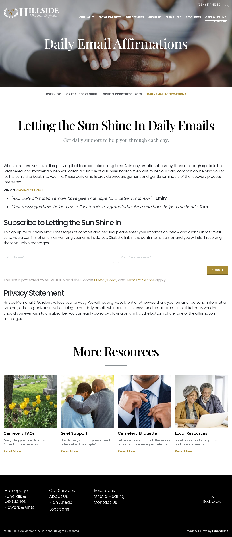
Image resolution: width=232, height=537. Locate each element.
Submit (218, 270)
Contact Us (105, 502)
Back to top (212, 501)
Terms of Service (140, 280)
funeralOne (220, 531)
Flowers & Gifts (19, 507)
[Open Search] (227, 5)
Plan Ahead (60, 502)
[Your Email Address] (173, 257)
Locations (59, 509)
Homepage (16, 490)
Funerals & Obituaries (15, 498)
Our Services (62, 490)
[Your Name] (59, 257)
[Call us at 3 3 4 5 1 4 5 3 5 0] (208, 5)
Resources (104, 490)
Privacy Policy (105, 280)
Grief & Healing (109, 496)
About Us (58, 496)
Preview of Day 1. (29, 190)
